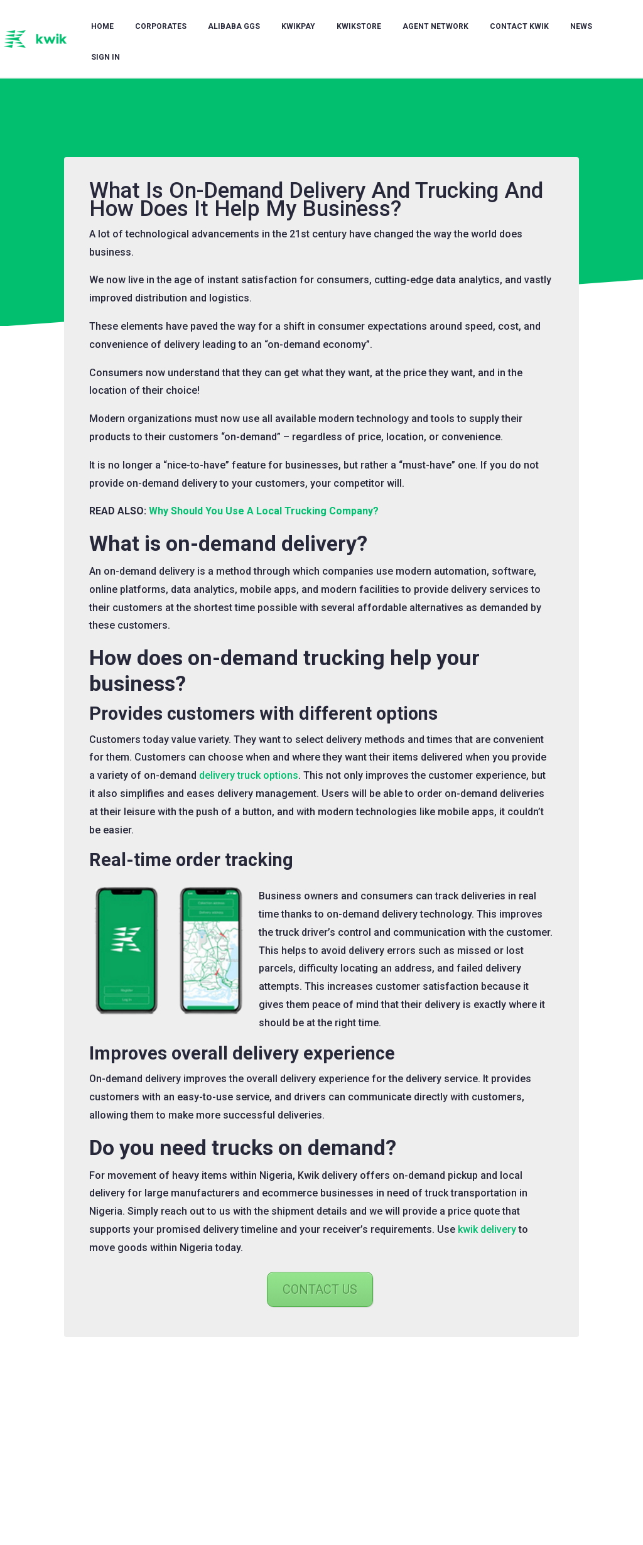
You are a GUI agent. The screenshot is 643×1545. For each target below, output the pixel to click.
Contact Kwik (519, 26)
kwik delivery (487, 1229)
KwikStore (359, 26)
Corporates (160, 26)
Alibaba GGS (234, 26)
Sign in (105, 57)
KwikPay (298, 26)
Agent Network (435, 26)
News (581, 26)
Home (102, 26)
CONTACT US (320, 1289)
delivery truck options (248, 775)
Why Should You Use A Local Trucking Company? (264, 511)
